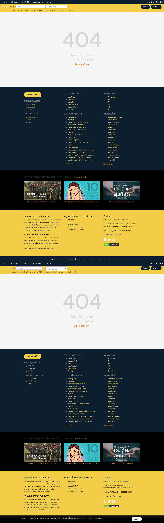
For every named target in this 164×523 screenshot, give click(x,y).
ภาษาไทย (150, 2)
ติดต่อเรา (71, 222)
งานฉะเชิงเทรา (112, 132)
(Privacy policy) (98, 518)
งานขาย (62, 10)
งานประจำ (71, 97)
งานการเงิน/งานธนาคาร (76, 135)
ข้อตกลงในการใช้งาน (75, 227)
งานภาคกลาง (112, 150)
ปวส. (109, 99)
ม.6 (109, 104)
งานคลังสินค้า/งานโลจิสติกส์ (77, 130)
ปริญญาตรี (111, 97)
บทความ (31, 109)
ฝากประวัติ (25, 2)
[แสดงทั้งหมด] (69, 164)
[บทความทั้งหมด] (80, 177)
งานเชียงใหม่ (112, 130)
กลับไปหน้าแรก (82, 64)
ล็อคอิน (145, 7)
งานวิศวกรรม (72, 145)
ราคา (49, 2)
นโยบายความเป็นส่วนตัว (76, 230)
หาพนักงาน (32, 119)
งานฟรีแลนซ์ (72, 102)
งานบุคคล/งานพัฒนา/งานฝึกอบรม (80, 157)
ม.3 (109, 107)
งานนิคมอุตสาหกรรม (115, 117)
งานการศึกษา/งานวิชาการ (77, 127)
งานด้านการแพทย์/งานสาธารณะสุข (80, 160)
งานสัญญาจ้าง (73, 104)
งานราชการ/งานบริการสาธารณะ (79, 142)
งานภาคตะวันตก (113, 157)
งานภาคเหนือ (112, 152)
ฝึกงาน (70, 109)
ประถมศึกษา (112, 109)
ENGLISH (159, 2)
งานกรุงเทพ (14, 10)
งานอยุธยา (111, 140)
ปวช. (109, 102)
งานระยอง (111, 142)
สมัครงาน (14, 2)
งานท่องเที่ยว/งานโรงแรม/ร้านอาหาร (80, 155)
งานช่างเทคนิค (72, 10)
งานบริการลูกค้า (73, 140)
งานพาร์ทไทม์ (72, 99)
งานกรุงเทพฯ (112, 125)
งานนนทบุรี (111, 135)
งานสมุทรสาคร (113, 147)
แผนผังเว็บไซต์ (73, 224)
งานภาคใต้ (111, 160)
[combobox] (30, 6)
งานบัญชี (24, 10)
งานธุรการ (71, 137)
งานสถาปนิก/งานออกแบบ (77, 152)
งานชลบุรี (111, 127)
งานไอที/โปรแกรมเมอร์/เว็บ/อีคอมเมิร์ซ (81, 150)
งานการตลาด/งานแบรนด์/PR (78, 122)
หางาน (5, 2)
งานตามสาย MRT (50, 10)
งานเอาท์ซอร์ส (73, 107)
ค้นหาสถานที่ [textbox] (55, 7)
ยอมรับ (136, 519)
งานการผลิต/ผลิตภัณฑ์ (76, 125)
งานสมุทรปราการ (113, 145)
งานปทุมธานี (112, 137)
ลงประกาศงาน (38, 2)
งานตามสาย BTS (36, 10)
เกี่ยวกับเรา (71, 219)
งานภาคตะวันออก (114, 155)
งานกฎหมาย (72, 117)
